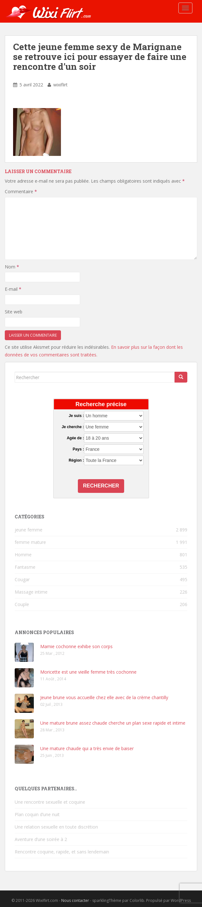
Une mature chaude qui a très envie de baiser (87, 748)
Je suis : (76, 415)
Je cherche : (73, 427)
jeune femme (28, 530)
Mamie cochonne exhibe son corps (76, 646)
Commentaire (21, 191)
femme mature (30, 542)
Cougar (22, 579)
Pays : (78, 449)
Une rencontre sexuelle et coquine (50, 802)
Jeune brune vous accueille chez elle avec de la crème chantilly (104, 697)
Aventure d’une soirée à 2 (41, 839)
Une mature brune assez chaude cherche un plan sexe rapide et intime (112, 723)
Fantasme (25, 567)
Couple (22, 604)
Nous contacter (75, 900)
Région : (76, 460)
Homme (23, 555)
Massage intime (31, 592)
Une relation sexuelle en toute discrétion (56, 827)
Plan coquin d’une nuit (37, 814)
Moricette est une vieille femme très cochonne (88, 672)
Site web (13, 312)
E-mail (13, 289)
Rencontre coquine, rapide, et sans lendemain (62, 852)
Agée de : (75, 438)
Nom (12, 267)
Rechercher (101, 485)
